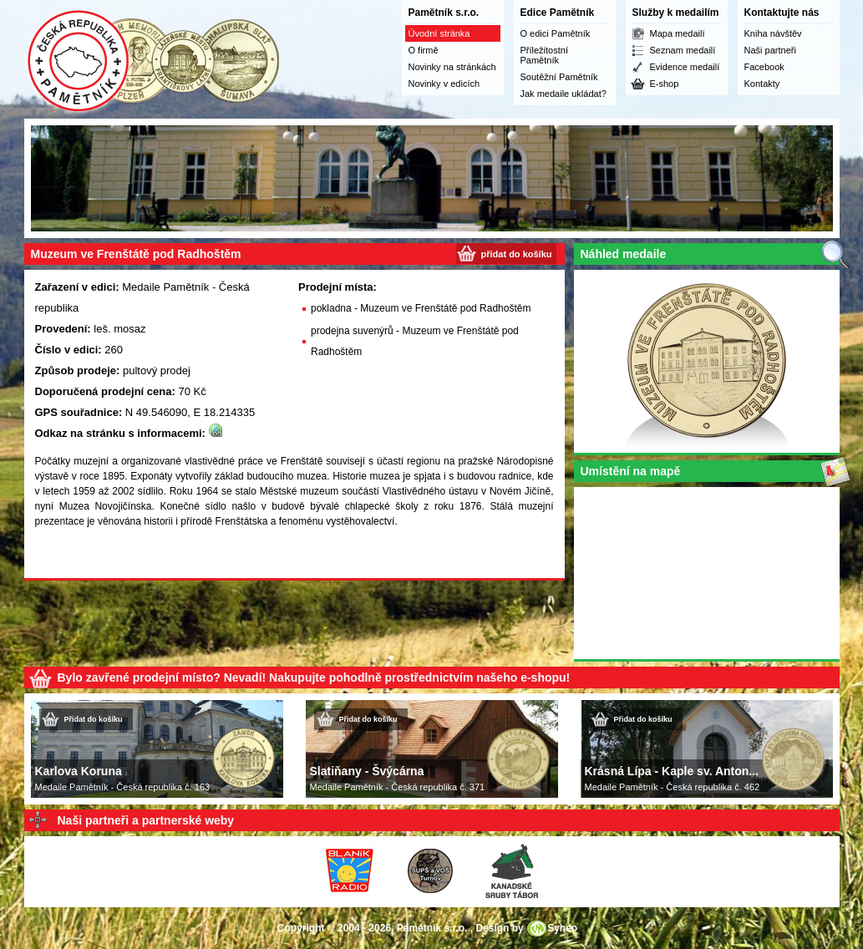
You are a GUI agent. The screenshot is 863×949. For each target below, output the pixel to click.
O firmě (424, 50)
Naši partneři (770, 50)
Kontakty (762, 84)
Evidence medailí (685, 67)
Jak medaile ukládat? (563, 94)
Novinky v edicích (444, 84)
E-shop (664, 84)
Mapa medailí (677, 33)
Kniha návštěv (773, 33)
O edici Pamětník (555, 33)
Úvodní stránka (439, 33)
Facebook (764, 67)
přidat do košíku (516, 254)
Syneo (562, 928)
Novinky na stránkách (452, 67)
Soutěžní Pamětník (559, 77)
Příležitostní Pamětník (544, 55)
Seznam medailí (683, 50)
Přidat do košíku (93, 719)
